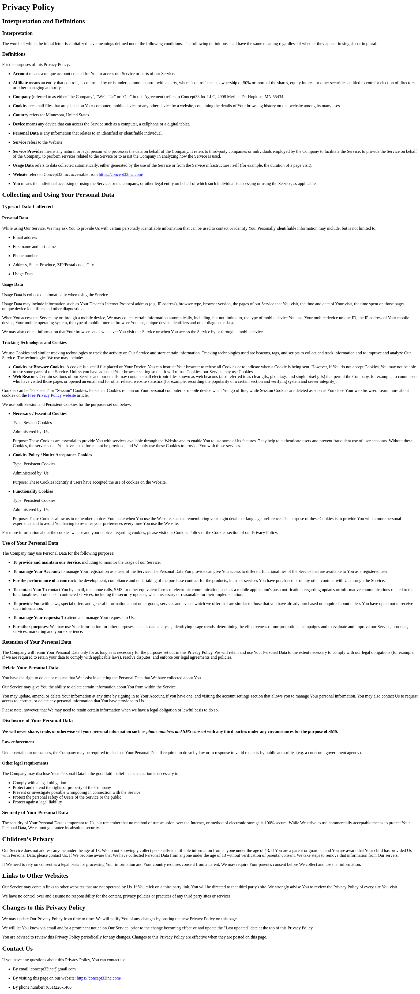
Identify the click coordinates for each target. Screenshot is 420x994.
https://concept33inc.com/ (121, 174)
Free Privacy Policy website (52, 395)
